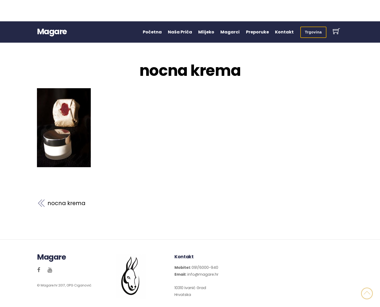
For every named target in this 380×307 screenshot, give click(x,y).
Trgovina (313, 32)
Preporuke (257, 32)
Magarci (230, 32)
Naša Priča (180, 32)
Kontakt (284, 32)
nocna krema (190, 70)
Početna (152, 32)
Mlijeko (206, 32)
